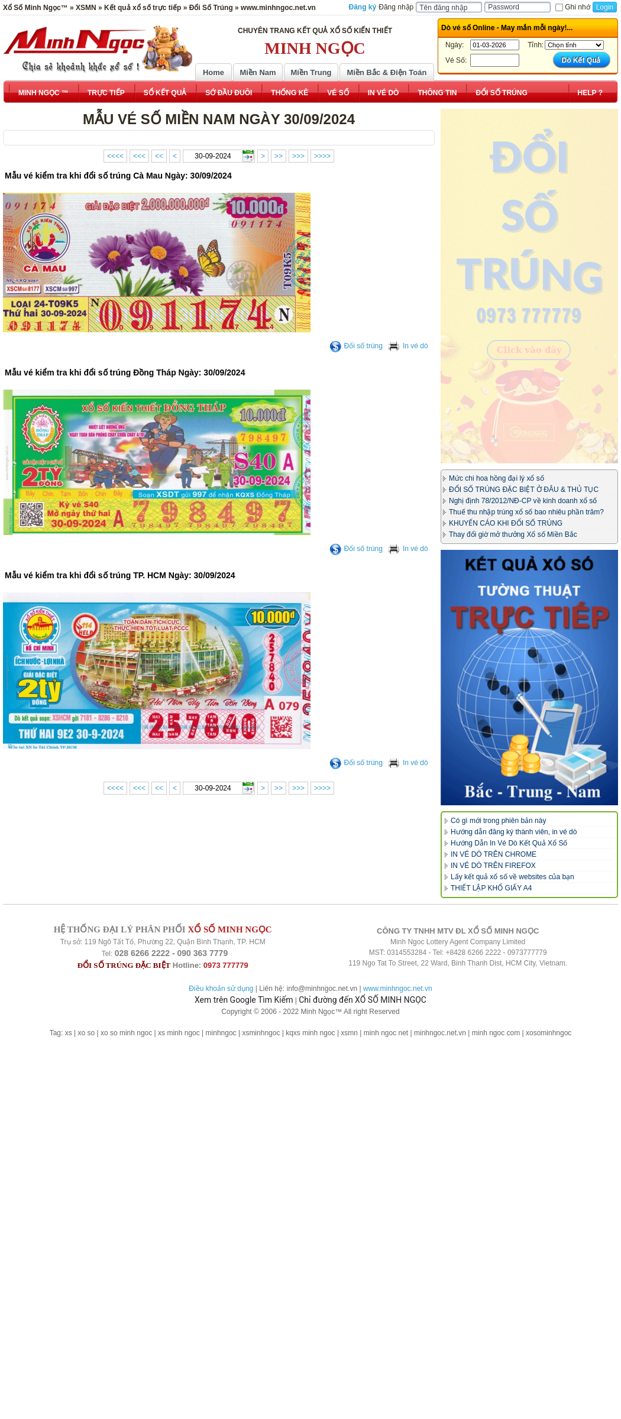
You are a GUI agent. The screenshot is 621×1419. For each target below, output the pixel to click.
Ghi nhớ (572, 7)
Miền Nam (258, 72)
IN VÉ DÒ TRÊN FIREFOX (493, 865)
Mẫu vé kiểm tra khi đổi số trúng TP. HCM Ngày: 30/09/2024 (120, 575)
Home (213, 72)
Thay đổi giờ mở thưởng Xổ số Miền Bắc (513, 534)
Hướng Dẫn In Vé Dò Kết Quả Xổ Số (509, 843)
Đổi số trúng (356, 346)
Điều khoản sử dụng (221, 988)
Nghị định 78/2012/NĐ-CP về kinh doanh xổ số (523, 501)
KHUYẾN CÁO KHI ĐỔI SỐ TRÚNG (505, 523)
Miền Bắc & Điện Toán (387, 72)
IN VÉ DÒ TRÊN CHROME (493, 854)
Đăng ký (363, 7)
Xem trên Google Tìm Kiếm (244, 1000)
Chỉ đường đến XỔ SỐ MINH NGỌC (362, 1000)
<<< (139, 156)
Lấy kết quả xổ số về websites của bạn (512, 877)
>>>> (322, 156)
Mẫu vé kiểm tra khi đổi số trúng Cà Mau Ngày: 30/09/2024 (118, 175)
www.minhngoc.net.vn (397, 988)
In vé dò (408, 346)
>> (278, 156)
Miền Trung (310, 72)
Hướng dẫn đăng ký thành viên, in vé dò (514, 832)
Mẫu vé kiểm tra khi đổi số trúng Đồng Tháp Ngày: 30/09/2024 (125, 372)
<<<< (115, 156)
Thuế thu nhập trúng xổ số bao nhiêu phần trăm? (526, 512)
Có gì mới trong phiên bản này (498, 821)
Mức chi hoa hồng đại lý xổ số (496, 478)
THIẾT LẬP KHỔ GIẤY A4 (491, 888)
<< (159, 156)
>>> (298, 156)
